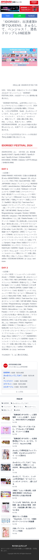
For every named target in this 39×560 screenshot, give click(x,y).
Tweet (8, 16)
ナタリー (10, 3)
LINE (19, 16)
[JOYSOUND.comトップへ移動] (34, 2)
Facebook (31, 16)
